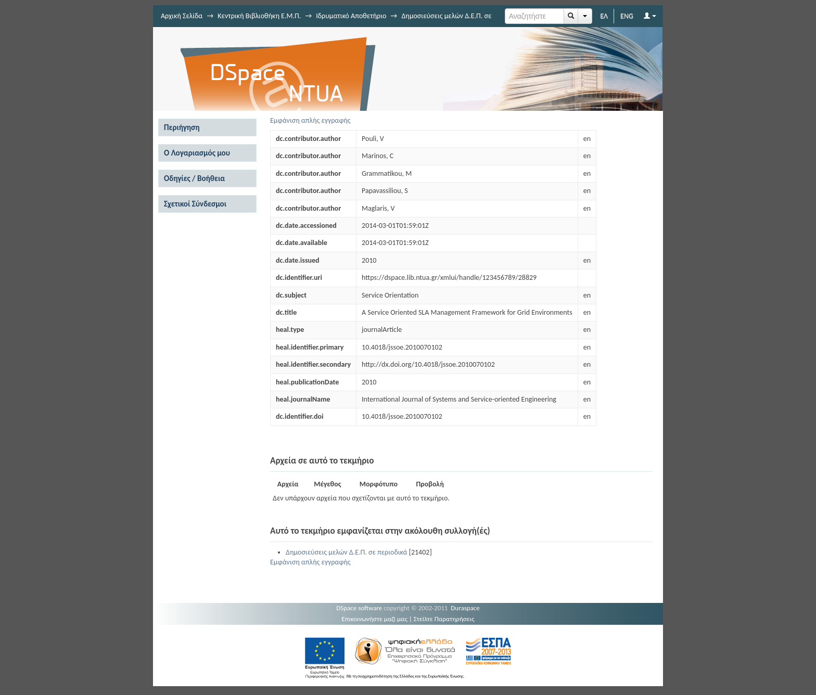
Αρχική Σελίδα (181, 15)
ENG (626, 15)
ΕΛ (604, 15)
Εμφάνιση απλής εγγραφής (310, 120)
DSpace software (359, 608)
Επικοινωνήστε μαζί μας (374, 619)
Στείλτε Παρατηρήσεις (444, 619)
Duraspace (465, 608)
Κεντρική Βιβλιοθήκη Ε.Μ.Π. (259, 15)
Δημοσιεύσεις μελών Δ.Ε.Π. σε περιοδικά (346, 552)
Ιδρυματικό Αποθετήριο (351, 15)
